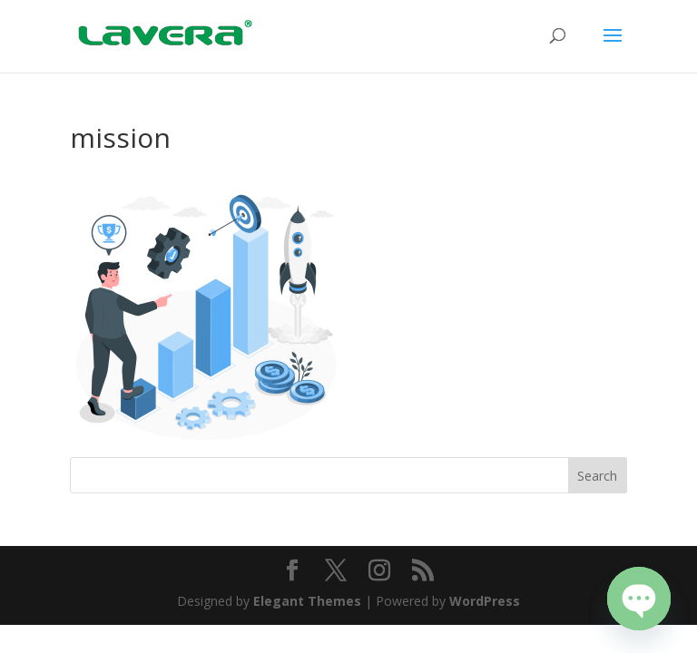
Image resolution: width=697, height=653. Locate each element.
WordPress (484, 600)
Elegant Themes (307, 600)
